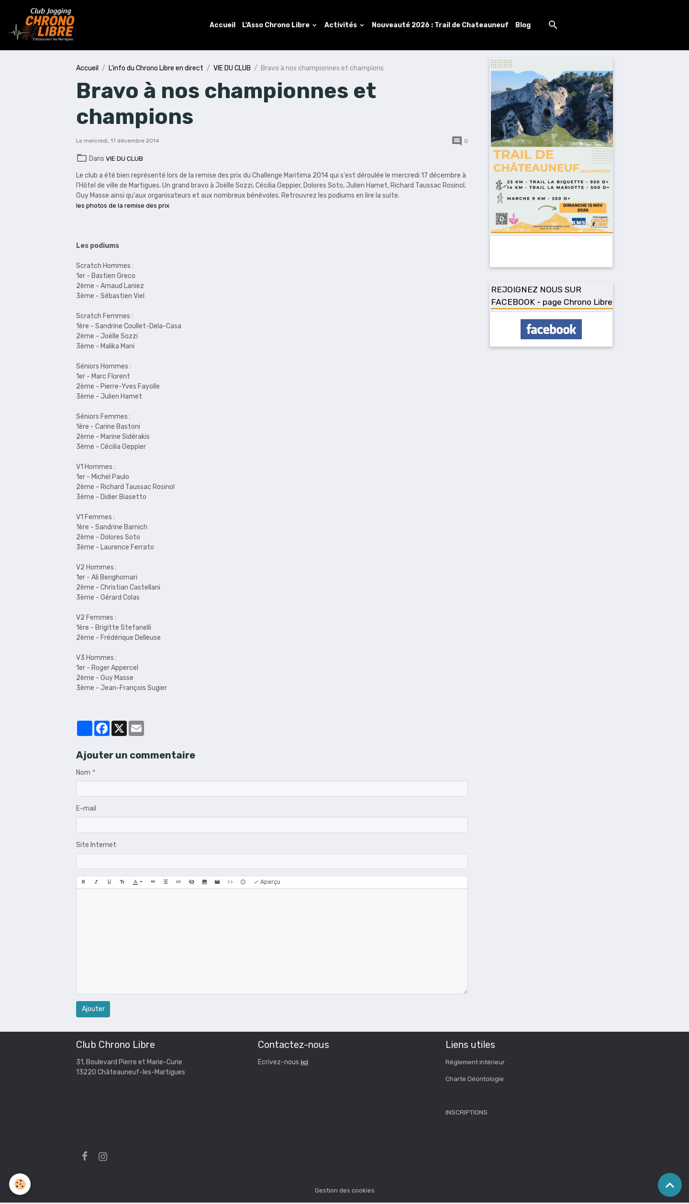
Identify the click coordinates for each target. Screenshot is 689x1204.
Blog (524, 26)
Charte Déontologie (475, 1080)
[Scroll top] (670, 1185)
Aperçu (266, 883)
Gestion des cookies (345, 1192)
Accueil (224, 26)
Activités (343, 26)
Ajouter (93, 1010)
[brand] (44, 26)
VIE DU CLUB (232, 69)
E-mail (86, 810)
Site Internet (96, 846)
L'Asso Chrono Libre (278, 26)
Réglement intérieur (476, 1063)
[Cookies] (20, 1184)
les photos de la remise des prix (124, 206)
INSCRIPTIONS (467, 1114)
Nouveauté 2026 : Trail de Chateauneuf (441, 26)
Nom (83, 774)
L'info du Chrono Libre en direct (156, 69)
